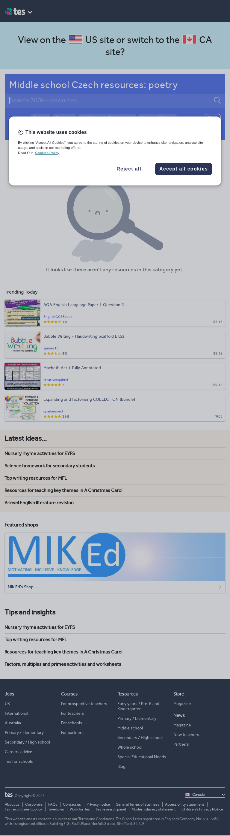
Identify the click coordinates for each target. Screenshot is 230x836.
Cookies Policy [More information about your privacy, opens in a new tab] (47, 153)
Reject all (128, 168)
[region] (115, 151)
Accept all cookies (183, 168)
